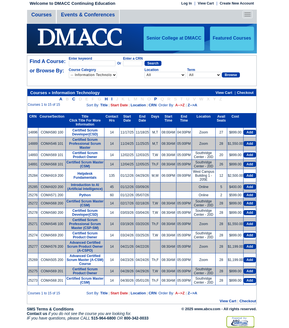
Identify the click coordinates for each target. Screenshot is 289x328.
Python (85, 195)
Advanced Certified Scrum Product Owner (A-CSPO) (85, 247)
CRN (153, 105)
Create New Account (237, 3)
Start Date (119, 105)
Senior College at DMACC (174, 38)
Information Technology (76, 92)
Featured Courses (232, 38)
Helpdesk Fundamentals (84, 176)
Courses (41, 15)
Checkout (245, 92)
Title (104, 105)
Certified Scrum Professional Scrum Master (85, 144)
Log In (186, 3)
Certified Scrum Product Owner (84, 155)
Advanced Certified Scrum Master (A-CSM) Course (85, 260)
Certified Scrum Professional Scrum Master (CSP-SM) (85, 224)
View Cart (206, 3)
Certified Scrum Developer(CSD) (85, 132)
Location (138, 105)
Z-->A (192, 105)
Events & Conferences (88, 15)
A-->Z (180, 105)
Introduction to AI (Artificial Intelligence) (84, 187)
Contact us (37, 313)
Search (153, 63)
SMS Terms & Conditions (50, 309)
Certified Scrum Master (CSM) (84, 164)
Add (249, 132)
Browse (231, 75)
